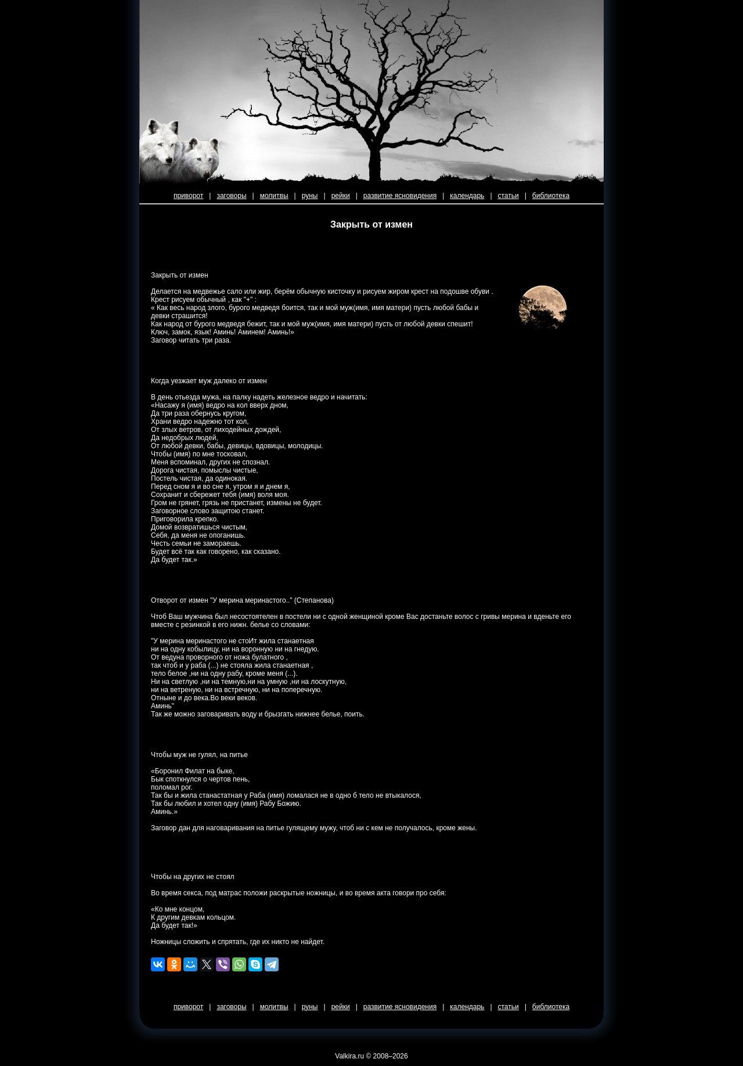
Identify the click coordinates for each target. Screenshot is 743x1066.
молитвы (274, 196)
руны (310, 196)
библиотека (550, 196)
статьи (508, 196)
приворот (188, 196)
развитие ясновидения (400, 196)
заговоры (231, 196)
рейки (340, 196)
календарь (467, 196)
